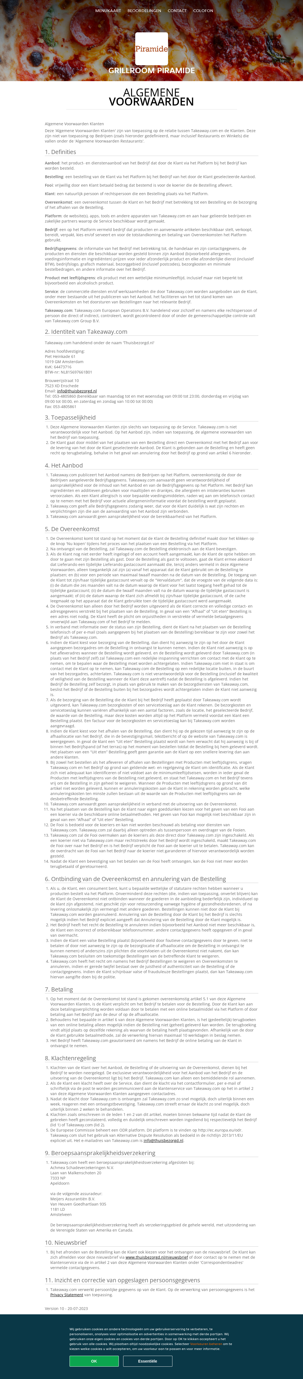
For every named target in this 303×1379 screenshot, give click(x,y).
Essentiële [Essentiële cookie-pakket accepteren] (147, 1361)
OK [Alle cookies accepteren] (94, 1361)
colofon (203, 10)
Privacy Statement (66, 1294)
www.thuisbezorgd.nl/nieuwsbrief (157, 1257)
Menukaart (108, 10)
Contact (177, 10)
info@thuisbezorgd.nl (77, 391)
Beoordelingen (144, 10)
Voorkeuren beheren (206, 1344)
